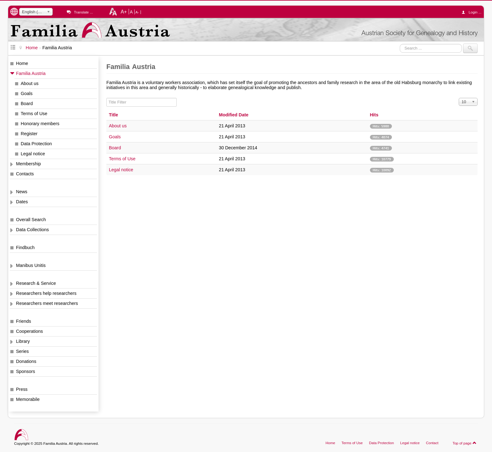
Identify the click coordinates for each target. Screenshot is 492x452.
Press (22, 389)
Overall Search (31, 219)
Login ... (473, 12)
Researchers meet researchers (47, 303)
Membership (28, 163)
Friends (23, 321)
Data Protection (36, 143)
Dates (22, 201)
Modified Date (233, 114)
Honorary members (40, 123)
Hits (374, 114)
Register (29, 133)
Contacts (25, 173)
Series (22, 351)
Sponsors (25, 371)
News (21, 191)
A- (137, 12)
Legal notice (33, 153)
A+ (123, 11)
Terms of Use (34, 113)
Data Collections (32, 229)
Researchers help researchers (46, 293)
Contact (432, 443)
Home (22, 63)
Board (27, 103)
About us (30, 83)
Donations (26, 361)
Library (23, 341)
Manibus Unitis (30, 265)
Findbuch (25, 247)
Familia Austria (30, 73)
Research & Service (36, 283)
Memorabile (28, 399)
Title (113, 114)
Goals (27, 93)
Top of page (464, 443)
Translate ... (83, 12)
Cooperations (29, 331)
